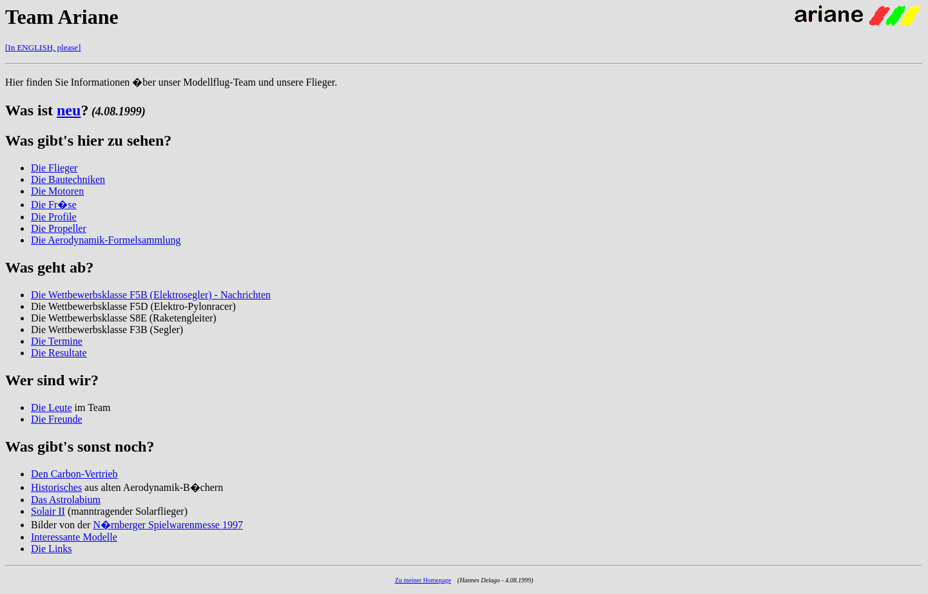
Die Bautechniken (68, 179)
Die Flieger (54, 167)
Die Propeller (58, 228)
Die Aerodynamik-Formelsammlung (105, 240)
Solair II (48, 511)
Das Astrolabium (66, 499)
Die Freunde (56, 419)
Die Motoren (57, 191)
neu (69, 110)
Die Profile (54, 216)
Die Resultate (59, 352)
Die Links (51, 548)
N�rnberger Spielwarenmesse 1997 (168, 524)
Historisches (56, 487)
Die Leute (51, 407)
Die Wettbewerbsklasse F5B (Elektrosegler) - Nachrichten (151, 294)
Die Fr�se (54, 204)
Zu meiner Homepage (423, 580)
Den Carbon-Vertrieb (74, 473)
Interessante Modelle (74, 537)
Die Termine (56, 341)
